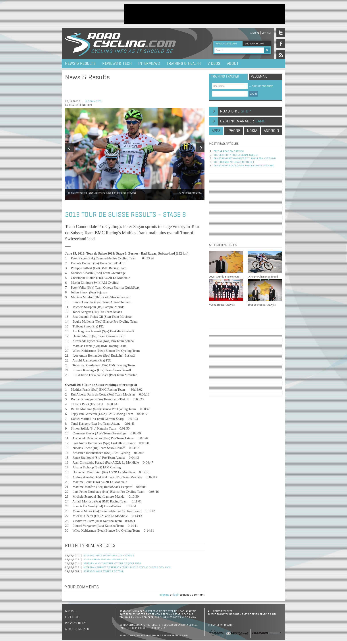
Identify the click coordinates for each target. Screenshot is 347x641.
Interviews (149, 64)
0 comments (93, 101)
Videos (214, 64)
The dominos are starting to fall (234, 162)
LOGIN (253, 94)
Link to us (72, 617)
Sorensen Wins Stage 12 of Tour (103, 571)
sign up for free (261, 86)
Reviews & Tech (117, 64)
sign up (164, 594)
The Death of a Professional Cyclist (236, 155)
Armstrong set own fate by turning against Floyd (245, 158)
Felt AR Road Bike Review (229, 151)
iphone (233, 131)
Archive (254, 33)
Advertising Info (77, 629)
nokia (252, 131)
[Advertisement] (204, 14)
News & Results (80, 64)
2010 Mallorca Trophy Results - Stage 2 (108, 555)
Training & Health (183, 64)
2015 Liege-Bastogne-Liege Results (105, 559)
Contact (266, 33)
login (176, 594)
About (233, 64)
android (271, 131)
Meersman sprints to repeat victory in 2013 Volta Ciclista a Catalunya (127, 567)
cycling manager (242, 121)
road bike (235, 111)
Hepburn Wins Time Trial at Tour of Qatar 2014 (112, 563)
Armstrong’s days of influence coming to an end (244, 165)
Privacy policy (75, 623)
